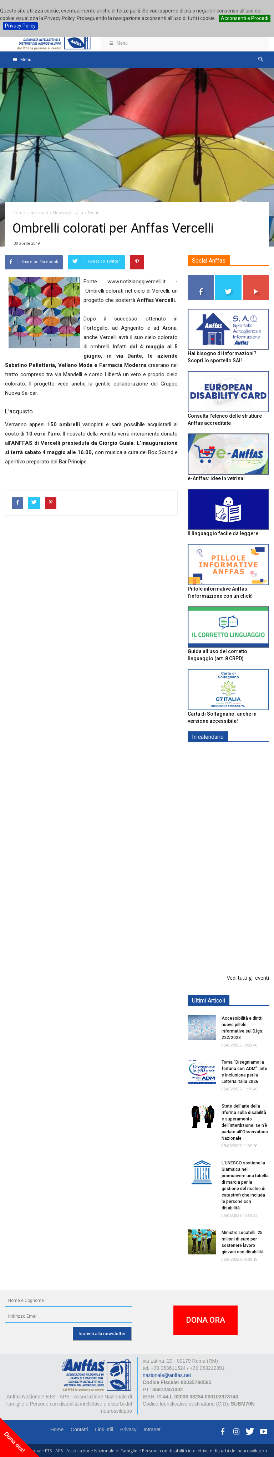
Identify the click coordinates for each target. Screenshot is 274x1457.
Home (57, 1429)
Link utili (104, 1429)
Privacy (128, 1429)
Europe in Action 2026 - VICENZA (244, 858)
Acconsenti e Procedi (244, 18)
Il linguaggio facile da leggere (223, 533)
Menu (118, 43)
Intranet (152, 1429)
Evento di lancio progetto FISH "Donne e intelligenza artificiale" (247, 903)
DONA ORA (205, 1320)
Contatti (79, 1429)
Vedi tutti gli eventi (248, 977)
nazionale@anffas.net (167, 1375)
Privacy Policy (20, 26)
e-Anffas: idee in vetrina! (216, 478)
